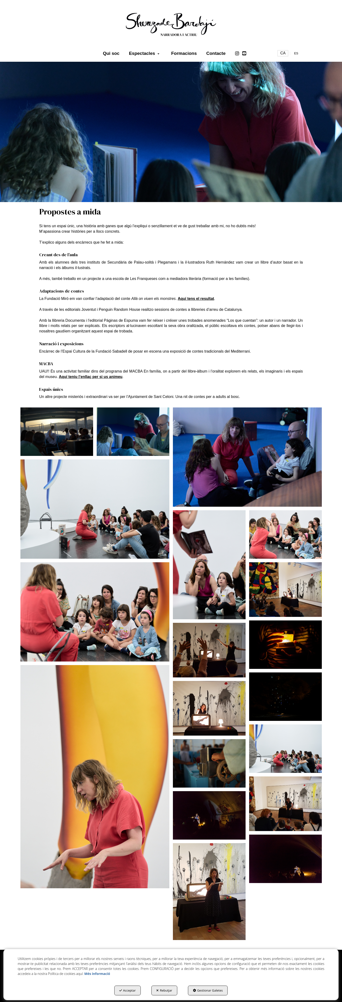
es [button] (296, 53)
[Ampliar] (56, 432)
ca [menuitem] (282, 53)
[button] (171, 23)
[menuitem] (111, 53)
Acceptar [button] (127, 990)
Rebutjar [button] (164, 990)
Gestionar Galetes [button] (208, 990)
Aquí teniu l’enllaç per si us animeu (91, 377)
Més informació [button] (97, 973)
